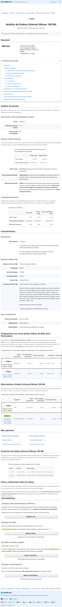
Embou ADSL (30, 13)
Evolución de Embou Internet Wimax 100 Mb (17, 96)
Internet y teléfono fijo (14, 84)
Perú (54, 602)
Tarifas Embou (20, 13)
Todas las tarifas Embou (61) (11, 444)
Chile (25, 602)
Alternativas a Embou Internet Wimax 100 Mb (18, 91)
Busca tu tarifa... (31, 533)
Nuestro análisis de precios (15, 73)
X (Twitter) (13, 599)
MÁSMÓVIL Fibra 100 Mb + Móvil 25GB (7, 419)
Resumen (7, 65)
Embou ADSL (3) (7, 440)
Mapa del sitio (14, 595)
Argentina (12, 602)
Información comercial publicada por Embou (20, 71)
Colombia (32, 602)
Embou (12, 13)
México (47, 602)
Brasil (19, 602)
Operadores (5, 13)
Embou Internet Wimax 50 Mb (7, 373)
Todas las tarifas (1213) (37, 444)
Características (8, 78)
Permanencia (11, 81)
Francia (40, 602)
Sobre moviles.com (5, 595)
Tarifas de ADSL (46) (36, 440)
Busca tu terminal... (31, 555)
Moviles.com (6, 593)
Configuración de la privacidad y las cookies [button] (37, 595)
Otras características (13, 86)
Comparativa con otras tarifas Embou (15, 89)
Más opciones (8, 94)
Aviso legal (22, 595)
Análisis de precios (10, 68)
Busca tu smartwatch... (31, 575)
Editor (13, 34)
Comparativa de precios (14, 76)
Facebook (4, 599)
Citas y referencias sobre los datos (14, 99)
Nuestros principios (7, 496)
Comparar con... (31, 516)
